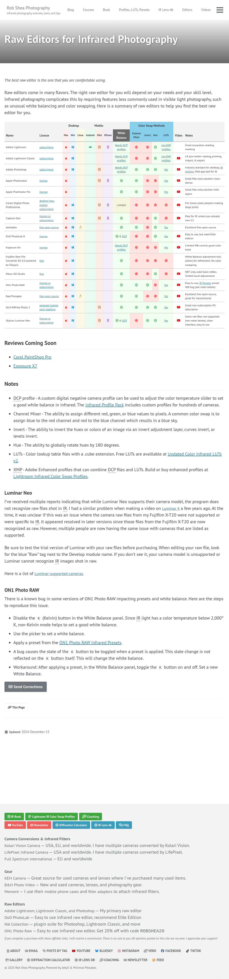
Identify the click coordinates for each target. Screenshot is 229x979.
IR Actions (204, 184)
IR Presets (208, 316)
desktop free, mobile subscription (48, 225)
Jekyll (65, 968)
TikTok (196, 951)
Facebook (173, 951)
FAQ (135, 818)
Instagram (130, 951)
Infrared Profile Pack (104, 451)
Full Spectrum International (30, 852)
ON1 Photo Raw (19, 924)
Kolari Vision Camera (24, 839)
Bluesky (105, 951)
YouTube (16, 818)
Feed (159, 960)
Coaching (99, 809)
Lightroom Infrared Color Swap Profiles (50, 522)
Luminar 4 (171, 554)
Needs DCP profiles (122, 150)
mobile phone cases (65, 885)
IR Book (15, 809)
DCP (125, 260)
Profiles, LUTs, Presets (153, 10)
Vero (152, 951)
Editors (206, 10)
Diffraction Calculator (77, 818)
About (14, 951)
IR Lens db (184, 10)
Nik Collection (17, 918)
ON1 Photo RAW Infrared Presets (90, 689)
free (42, 291)
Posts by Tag (55, 951)
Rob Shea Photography (33, 10)
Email (32, 951)
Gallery (14, 960)
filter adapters (106, 885)
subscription (47, 150)
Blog (89, 10)
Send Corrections (28, 733)
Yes (167, 184)
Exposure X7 (25, 412)
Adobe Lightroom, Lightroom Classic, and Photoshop (54, 904)
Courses (106, 10)
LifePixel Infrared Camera (28, 846)
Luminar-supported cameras (61, 620)
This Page (17, 755)
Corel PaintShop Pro (32, 403)
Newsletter (43, 818)
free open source (50, 250)
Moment (12, 885)
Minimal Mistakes (84, 968)
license (44, 198)
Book (125, 10)
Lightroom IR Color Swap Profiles (56, 809)
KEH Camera (16, 872)
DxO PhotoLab (18, 911)
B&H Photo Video (21, 878)
